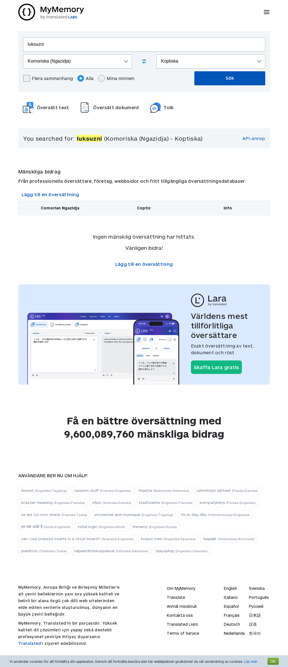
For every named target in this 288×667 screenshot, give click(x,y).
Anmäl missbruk (182, 606)
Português (259, 597)
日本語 (255, 615)
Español (231, 606)
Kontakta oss (180, 615)
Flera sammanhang (48, 78)
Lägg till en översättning (50, 194)
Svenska (257, 588)
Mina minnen (116, 78)
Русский (256, 606)
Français (232, 615)
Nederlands (234, 633)
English (230, 588)
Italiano (231, 597)
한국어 (255, 633)
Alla (85, 78)
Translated (29, 643)
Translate (176, 597)
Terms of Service (183, 633)
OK (273, 661)
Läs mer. (251, 661)
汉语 (253, 624)
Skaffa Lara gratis (216, 367)
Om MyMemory (181, 588)
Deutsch (232, 624)
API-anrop (253, 138)
